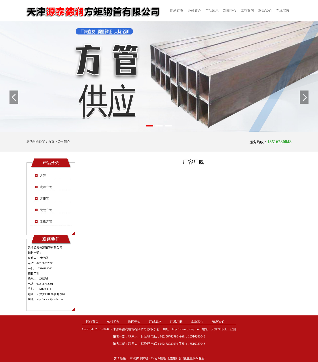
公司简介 (194, 10)
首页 (51, 141)
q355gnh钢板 (157, 358)
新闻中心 (229, 10)
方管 (43, 175)
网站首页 (176, 10)
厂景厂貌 (176, 321)
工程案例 (247, 10)
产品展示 (212, 10)
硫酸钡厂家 (174, 358)
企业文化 (197, 321)
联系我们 (265, 10)
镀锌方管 (46, 187)
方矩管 (44, 198)
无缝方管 (46, 210)
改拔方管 (46, 221)
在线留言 (282, 10)
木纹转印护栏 (139, 358)
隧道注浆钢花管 (194, 358)
